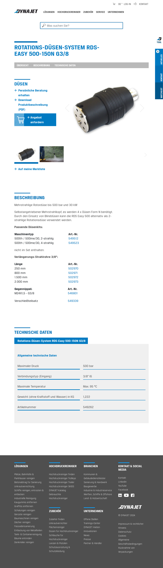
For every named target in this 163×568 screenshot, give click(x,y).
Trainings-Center (92, 523)
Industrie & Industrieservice (98, 490)
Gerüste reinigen (22, 514)
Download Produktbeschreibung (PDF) (33, 104)
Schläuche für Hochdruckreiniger (58, 537)
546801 (73, 293)
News (86, 535)
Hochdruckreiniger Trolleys (62, 478)
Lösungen (49, 11)
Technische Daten (65, 65)
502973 (73, 281)
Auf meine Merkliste (31, 169)
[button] (67, 108)
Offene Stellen (91, 519)
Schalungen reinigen (24, 510)
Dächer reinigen (22, 522)
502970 (73, 268)
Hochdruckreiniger (68, 11)
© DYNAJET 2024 (126, 515)
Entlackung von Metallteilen (28, 530)
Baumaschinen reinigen (26, 518)
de (119, 4)
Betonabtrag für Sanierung (27, 482)
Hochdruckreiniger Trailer (61, 482)
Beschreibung (41, 65)
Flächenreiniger (57, 527)
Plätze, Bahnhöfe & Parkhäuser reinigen (24, 476)
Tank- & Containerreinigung (28, 534)
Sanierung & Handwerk (95, 482)
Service (100, 11)
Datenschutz (124, 531)
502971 (73, 273)
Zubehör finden (56, 519)
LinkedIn (122, 481)
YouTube (122, 485)
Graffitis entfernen (23, 506)
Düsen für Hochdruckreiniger (63, 531)
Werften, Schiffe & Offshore (98, 494)
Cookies (122, 535)
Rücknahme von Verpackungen (126, 549)
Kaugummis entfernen (25, 502)
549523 (73, 243)
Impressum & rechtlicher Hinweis (131, 525)
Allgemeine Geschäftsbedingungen (130, 541)
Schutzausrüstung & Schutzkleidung (59, 549)
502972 (73, 277)
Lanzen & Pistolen (58, 543)
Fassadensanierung (24, 526)
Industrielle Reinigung (25, 498)
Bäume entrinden (23, 538)
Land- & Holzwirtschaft (95, 498)
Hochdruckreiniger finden (62, 474)
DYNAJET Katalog (57, 490)
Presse (87, 539)
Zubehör (88, 11)
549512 (73, 238)
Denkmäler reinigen (24, 542)
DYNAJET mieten (92, 527)
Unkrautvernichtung (24, 486)
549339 (73, 300)
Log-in (127, 4)
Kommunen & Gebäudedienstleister (95, 476)
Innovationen (90, 531)
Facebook (123, 489)
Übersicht (23, 65)
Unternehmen (116, 11)
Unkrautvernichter (58, 523)
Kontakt (143, 4)
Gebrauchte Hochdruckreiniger (58, 496)
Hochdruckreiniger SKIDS (61, 486)
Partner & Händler (93, 543)
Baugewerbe (90, 486)
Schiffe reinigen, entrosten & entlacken (29, 492)
